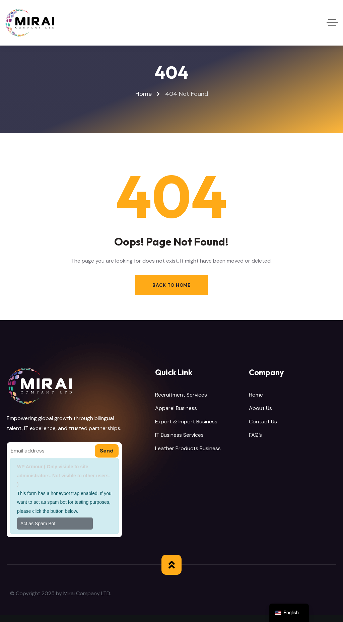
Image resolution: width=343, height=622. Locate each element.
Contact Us (263, 421)
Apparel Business (176, 408)
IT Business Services (179, 434)
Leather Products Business (188, 448)
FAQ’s (255, 434)
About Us (260, 408)
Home (256, 394)
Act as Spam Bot (37, 523)
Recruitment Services (181, 394)
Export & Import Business (186, 421)
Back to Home (171, 285)
